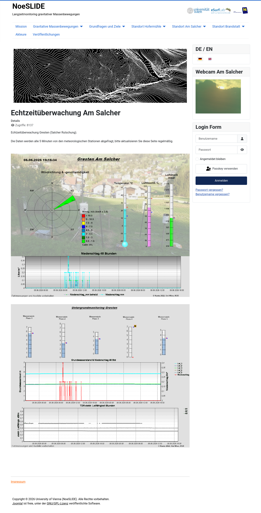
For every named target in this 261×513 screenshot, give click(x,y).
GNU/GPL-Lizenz (57, 503)
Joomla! (17, 503)
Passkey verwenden (222, 169)
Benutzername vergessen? (212, 194)
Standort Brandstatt (226, 26)
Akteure (21, 34)
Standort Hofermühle (146, 26)
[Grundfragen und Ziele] (123, 26)
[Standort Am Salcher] (203, 26)
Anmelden (221, 180)
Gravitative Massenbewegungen (55, 26)
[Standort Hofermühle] (163, 26)
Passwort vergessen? (209, 190)
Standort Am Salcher (187, 26)
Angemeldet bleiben (212, 159)
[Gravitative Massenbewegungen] (80, 26)
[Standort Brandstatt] (242, 26)
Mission (21, 26)
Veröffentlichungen (46, 34)
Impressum (18, 481)
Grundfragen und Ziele (105, 26)
